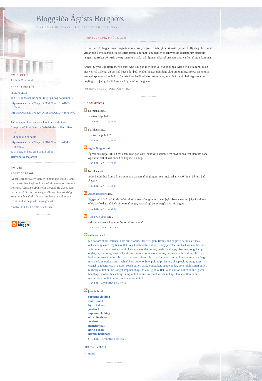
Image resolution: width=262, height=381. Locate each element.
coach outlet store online (150, 253)
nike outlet (104, 249)
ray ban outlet (119, 245)
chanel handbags (98, 265)
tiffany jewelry (166, 245)
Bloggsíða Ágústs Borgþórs (80, 18)
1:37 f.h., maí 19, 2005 (102, 186)
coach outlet (108, 257)
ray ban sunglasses (108, 253)
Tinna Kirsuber (97, 216)
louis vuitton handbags (192, 257)
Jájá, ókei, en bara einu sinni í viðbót (32, 151)
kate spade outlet (167, 265)
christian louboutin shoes (131, 257)
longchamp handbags (127, 270)
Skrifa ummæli (95, 347)
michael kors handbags (161, 274)
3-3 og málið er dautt (23, 136)
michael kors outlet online (125, 241)
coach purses (117, 265)
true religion (149, 241)
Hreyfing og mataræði (24, 156)
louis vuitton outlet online (180, 270)
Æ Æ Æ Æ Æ (19, 92)
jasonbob (93, 291)
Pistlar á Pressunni (22, 80)
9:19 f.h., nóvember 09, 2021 (107, 339)
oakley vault (119, 249)
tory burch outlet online (142, 245)
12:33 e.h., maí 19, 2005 (103, 227)
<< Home (89, 353)
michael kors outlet (188, 245)
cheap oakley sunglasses (187, 261)
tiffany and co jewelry (171, 241)
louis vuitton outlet (187, 274)
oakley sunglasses (98, 245)
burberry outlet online (179, 253)
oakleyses (94, 235)
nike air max (192, 241)
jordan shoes (108, 274)
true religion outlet (153, 270)
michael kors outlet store (102, 261)
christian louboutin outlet (163, 257)
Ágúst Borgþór (97, 148)
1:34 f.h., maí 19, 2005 (102, 121)
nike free (182, 249)
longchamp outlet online (131, 274)
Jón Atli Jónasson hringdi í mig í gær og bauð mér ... (42, 97)
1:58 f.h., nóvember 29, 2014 (107, 283)
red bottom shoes (98, 241)
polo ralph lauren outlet (192, 265)
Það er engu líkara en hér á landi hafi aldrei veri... (40, 122)
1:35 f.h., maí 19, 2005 (102, 163)
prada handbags (167, 249)
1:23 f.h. (131, 88)
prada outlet (149, 265)
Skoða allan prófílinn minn (31, 207)
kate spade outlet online (142, 249)
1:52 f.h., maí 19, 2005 (102, 209)
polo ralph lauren (161, 261)
